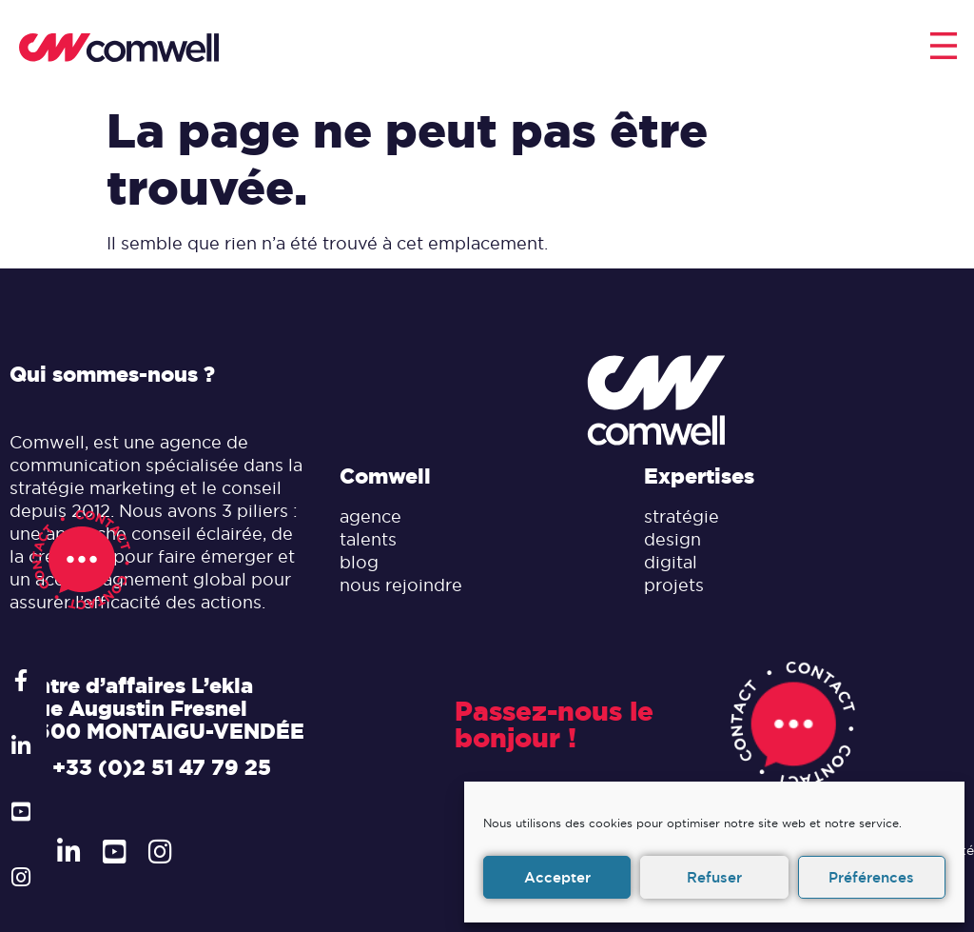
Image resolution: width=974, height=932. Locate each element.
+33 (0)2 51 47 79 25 (161, 767)
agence (370, 516)
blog (359, 562)
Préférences (871, 877)
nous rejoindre (401, 585)
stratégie (681, 516)
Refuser (714, 877)
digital (670, 562)
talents (368, 539)
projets (674, 585)
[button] (943, 48)
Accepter (557, 877)
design (672, 539)
